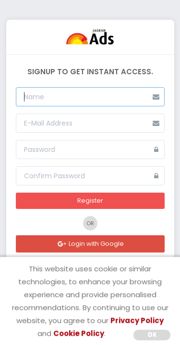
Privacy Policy (137, 320)
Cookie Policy (78, 333)
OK (152, 334)
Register (90, 200)
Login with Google (90, 244)
